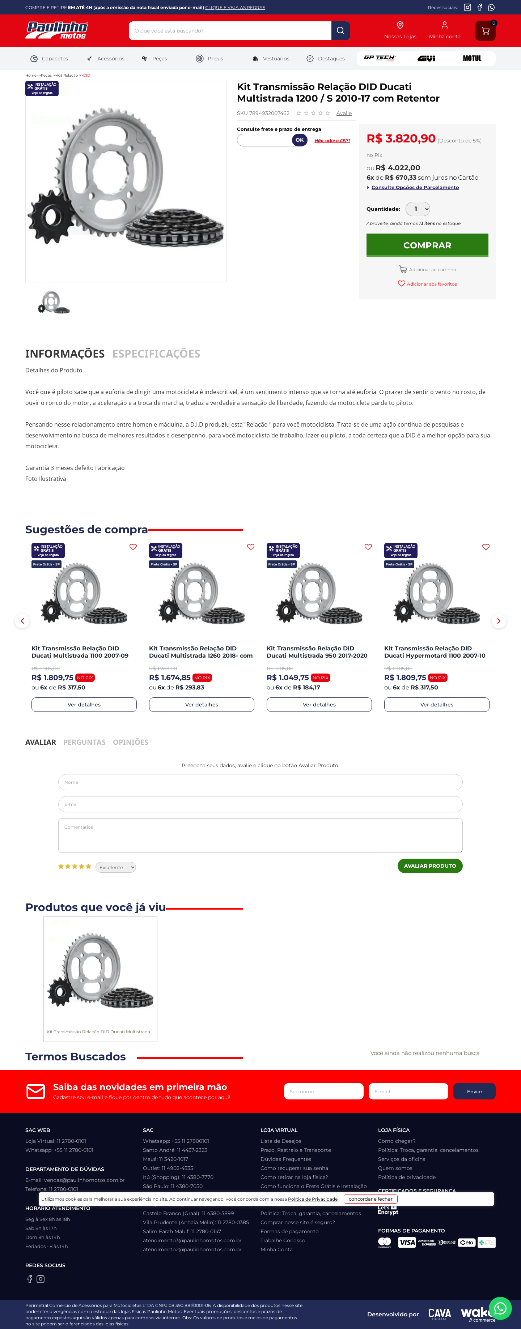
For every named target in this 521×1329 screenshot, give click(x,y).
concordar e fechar (361, 1316)
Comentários (260, 835)
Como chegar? (397, 1141)
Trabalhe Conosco (282, 1240)
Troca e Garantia (281, 1204)
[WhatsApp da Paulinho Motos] (491, 7)
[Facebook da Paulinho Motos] (479, 7)
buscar (340, 30)
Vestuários (270, 58)
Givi (426, 58)
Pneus (209, 58)
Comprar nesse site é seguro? (297, 1222)
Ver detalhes (84, 704)
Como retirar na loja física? (294, 1177)
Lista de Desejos (280, 1141)
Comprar (427, 245)
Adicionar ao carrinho (432, 269)
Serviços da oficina (401, 1159)
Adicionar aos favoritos (431, 284)
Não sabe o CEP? (332, 140)
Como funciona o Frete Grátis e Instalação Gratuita (313, 1190)
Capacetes (49, 58)
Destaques (325, 58)
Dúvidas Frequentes (285, 1159)
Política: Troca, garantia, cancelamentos (310, 1213)
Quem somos (395, 1168)
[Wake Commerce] (478, 1314)
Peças (153, 58)
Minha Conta (276, 1249)
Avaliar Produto (430, 866)
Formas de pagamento (289, 1231)
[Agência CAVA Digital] (440, 1314)
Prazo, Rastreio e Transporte (295, 1150)
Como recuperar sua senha (294, 1168)
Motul (472, 58)
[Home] (77, 30)
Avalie (344, 113)
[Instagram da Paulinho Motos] (467, 7)
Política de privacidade (407, 1177)
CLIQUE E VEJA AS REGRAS (235, 7)
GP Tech (380, 58)
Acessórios (104, 58)
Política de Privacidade (288, 1318)
